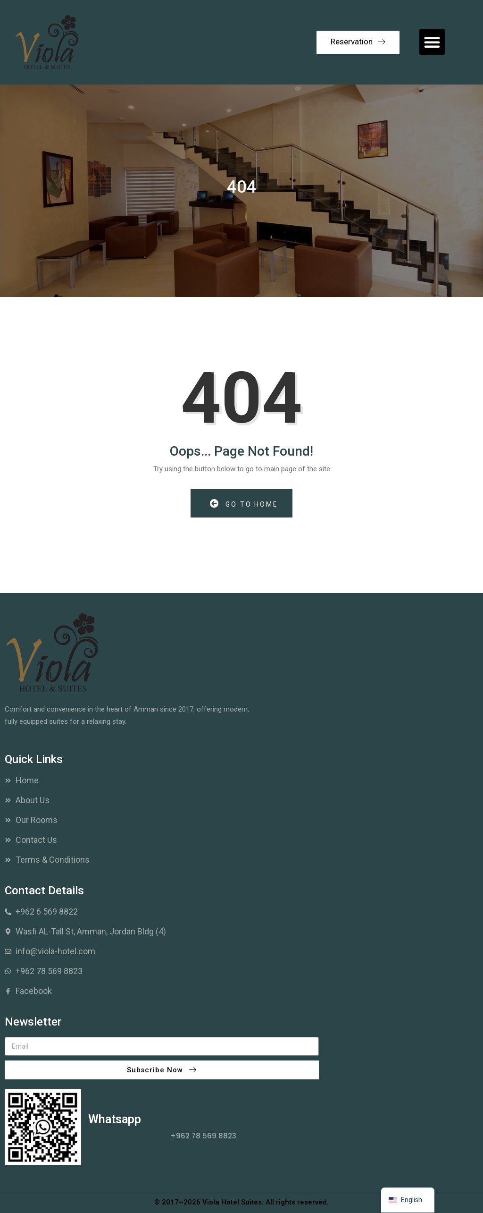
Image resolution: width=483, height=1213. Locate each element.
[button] (432, 42)
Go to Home (244, 503)
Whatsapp (114, 1119)
